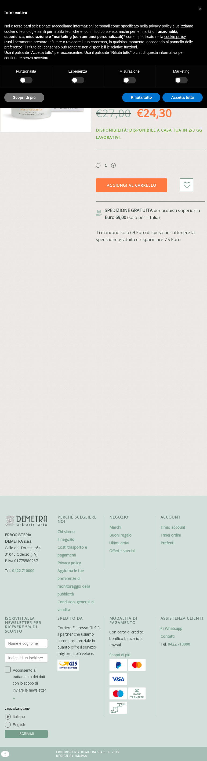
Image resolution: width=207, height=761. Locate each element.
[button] (200, 8)
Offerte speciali (122, 550)
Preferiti (167, 542)
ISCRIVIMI (26, 734)
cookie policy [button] (175, 36)
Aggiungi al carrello (131, 185)
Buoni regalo (120, 535)
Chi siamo (66, 531)
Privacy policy (69, 562)
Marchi (115, 527)
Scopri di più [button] (24, 97)
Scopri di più (119, 654)
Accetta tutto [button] (182, 97)
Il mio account (173, 527)
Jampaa (81, 756)
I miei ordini (171, 535)
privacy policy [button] (160, 26)
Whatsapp (171, 628)
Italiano (19, 716)
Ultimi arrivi (119, 542)
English (19, 725)
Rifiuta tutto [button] (141, 97)
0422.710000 (23, 570)
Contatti (168, 636)
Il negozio (65, 539)
